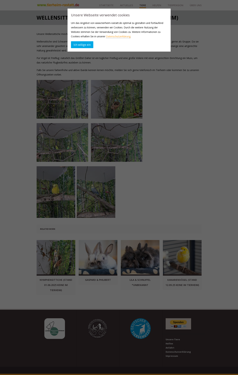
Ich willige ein (82, 45)
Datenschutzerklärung (118, 36)
